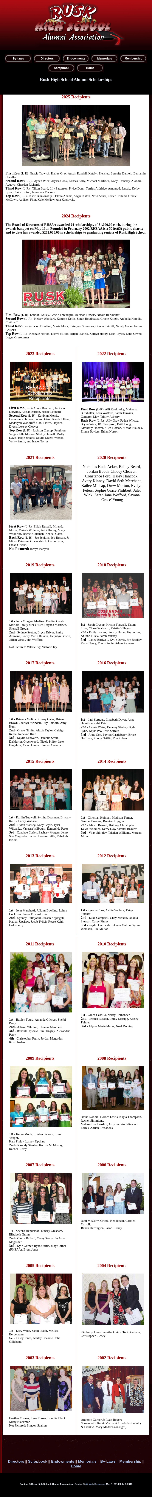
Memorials (87, 1461)
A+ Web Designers (95, 1484)
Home (76, 1466)
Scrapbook (37, 1461)
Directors (16, 1461)
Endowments (62, 1461)
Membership (130, 1461)
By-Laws (108, 1461)
